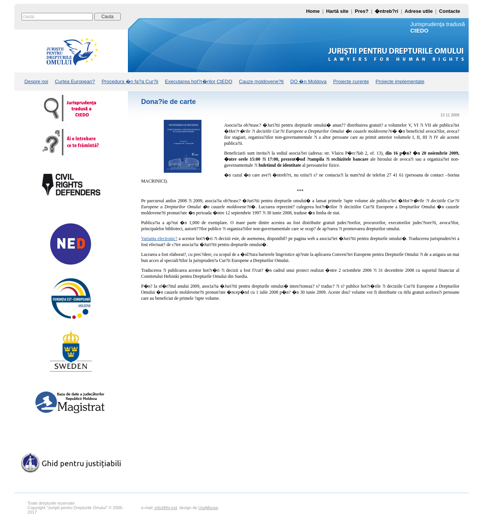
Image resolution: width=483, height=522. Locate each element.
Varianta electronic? (159, 238)
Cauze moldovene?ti (261, 81)
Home (313, 11)
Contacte (449, 11)
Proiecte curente (351, 81)
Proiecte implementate (399, 81)
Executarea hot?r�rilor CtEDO (198, 81)
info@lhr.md (165, 507)
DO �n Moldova (308, 81)
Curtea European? (75, 81)
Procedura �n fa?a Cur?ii (130, 81)
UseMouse (208, 507)
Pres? (361, 11)
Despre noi (36, 81)
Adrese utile (418, 11)
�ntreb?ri (386, 11)
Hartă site (337, 11)
